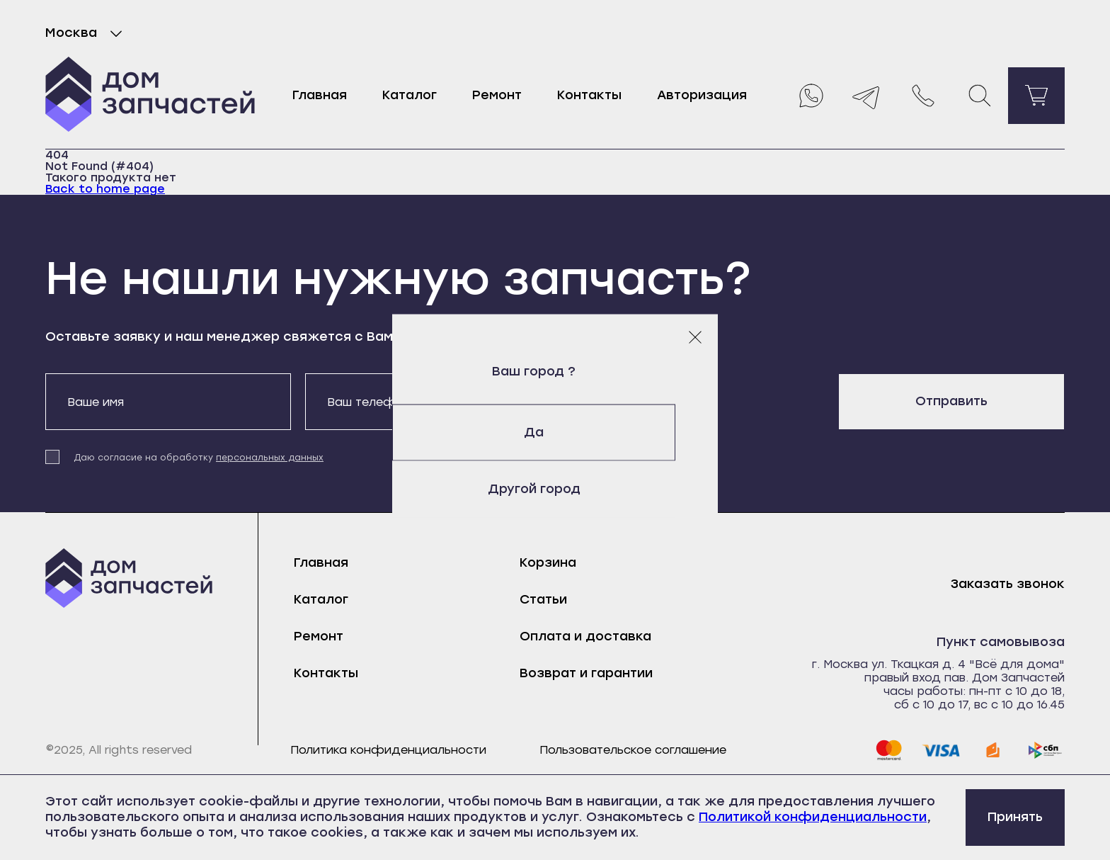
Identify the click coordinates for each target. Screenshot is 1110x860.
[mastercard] (888, 750)
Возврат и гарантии (586, 673)
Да (555, 432)
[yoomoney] (993, 750)
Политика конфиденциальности (388, 750)
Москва (86, 33)
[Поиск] (979, 95)
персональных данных (270, 458)
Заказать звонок (1008, 584)
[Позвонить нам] (923, 95)
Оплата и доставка (585, 636)
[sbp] (1045, 750)
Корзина (548, 562)
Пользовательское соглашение (632, 750)
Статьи (543, 599)
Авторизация (702, 95)
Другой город (555, 489)
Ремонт (497, 95)
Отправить (951, 401)
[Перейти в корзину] (1036, 95)
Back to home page (105, 189)
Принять (1015, 817)
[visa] (941, 750)
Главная (319, 95)
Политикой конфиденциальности (813, 817)
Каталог (409, 95)
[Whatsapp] (810, 95)
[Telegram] (866, 95)
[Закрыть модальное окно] (695, 337)
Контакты (589, 95)
